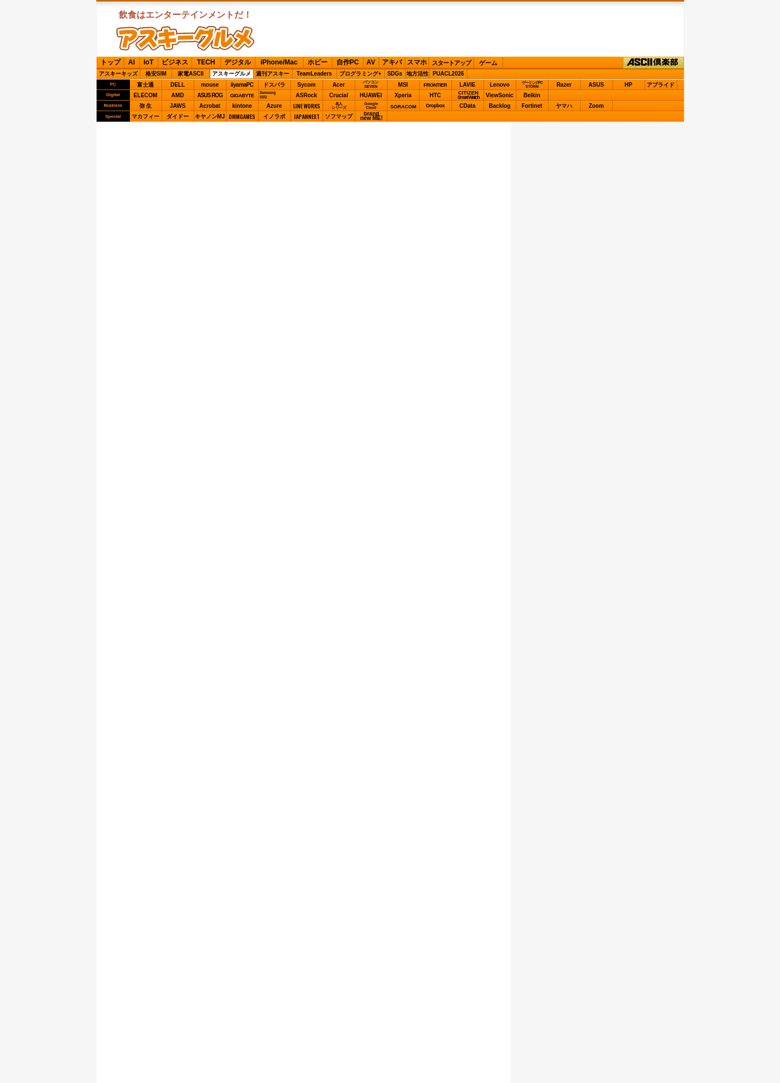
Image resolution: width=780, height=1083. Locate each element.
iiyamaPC (241, 85)
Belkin (532, 95)
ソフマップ (339, 116)
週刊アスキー (272, 74)
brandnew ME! (371, 116)
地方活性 (417, 74)
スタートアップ (451, 62)
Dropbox (435, 105)
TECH (206, 62)
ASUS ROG (209, 95)
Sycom (307, 85)
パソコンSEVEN (371, 84)
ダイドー (178, 116)
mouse (210, 85)
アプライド (661, 85)
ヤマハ (564, 106)
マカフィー (145, 116)
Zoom (595, 106)
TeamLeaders (314, 74)
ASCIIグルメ (185, 38)
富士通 (145, 85)
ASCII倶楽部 (653, 62)
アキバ (392, 62)
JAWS (177, 106)
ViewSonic (500, 95)
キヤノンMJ (210, 116)
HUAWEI (371, 95)
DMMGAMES (242, 116)
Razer (563, 85)
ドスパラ (274, 85)
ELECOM (146, 95)
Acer (339, 85)
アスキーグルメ (231, 74)
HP (628, 85)
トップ (110, 62)
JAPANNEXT (307, 116)
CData (468, 106)
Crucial (338, 95)
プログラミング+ (360, 74)
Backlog (500, 106)
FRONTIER (435, 85)
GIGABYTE (242, 95)
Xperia (403, 95)
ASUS (596, 85)
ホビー (318, 62)
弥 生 (145, 106)
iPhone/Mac (279, 62)
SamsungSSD (268, 95)
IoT (149, 62)
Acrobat (209, 106)
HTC (435, 95)
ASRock (306, 95)
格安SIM (156, 74)
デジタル (237, 62)
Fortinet (531, 106)
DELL (177, 85)
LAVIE (468, 85)
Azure (274, 106)
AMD (178, 95)
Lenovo (500, 85)
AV (370, 62)
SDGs (394, 74)
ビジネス (175, 62)
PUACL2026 (448, 74)
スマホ (417, 62)
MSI (403, 85)
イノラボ (274, 116)
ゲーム (488, 62)
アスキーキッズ (118, 74)
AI (131, 62)
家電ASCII (191, 74)
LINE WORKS (306, 106)
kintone (242, 106)
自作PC (347, 62)
